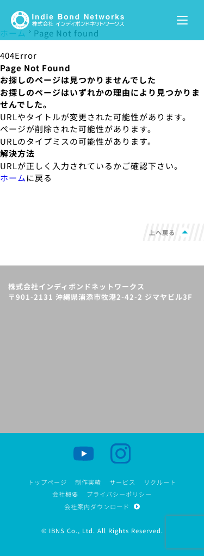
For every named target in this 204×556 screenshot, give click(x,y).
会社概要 (65, 494)
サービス (122, 482)
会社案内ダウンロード (102, 507)
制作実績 (88, 482)
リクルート (160, 482)
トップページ (47, 482)
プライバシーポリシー (119, 494)
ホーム (13, 177)
